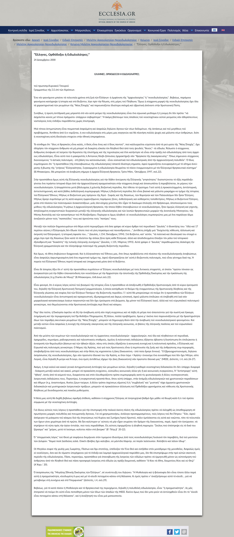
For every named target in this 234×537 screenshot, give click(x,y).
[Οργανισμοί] (144, 30)
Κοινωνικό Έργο (157, 30)
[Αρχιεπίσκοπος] (71, 30)
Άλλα (185, 30)
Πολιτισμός (174, 30)
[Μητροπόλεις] (93, 30)
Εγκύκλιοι (120, 30)
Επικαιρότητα (105, 30)
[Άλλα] (191, 30)
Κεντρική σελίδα (17, 30)
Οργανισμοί (134, 30)
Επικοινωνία (202, 30)
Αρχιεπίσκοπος (59, 30)
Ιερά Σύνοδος (37, 30)
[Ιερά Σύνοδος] (47, 30)
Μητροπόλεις (83, 30)
